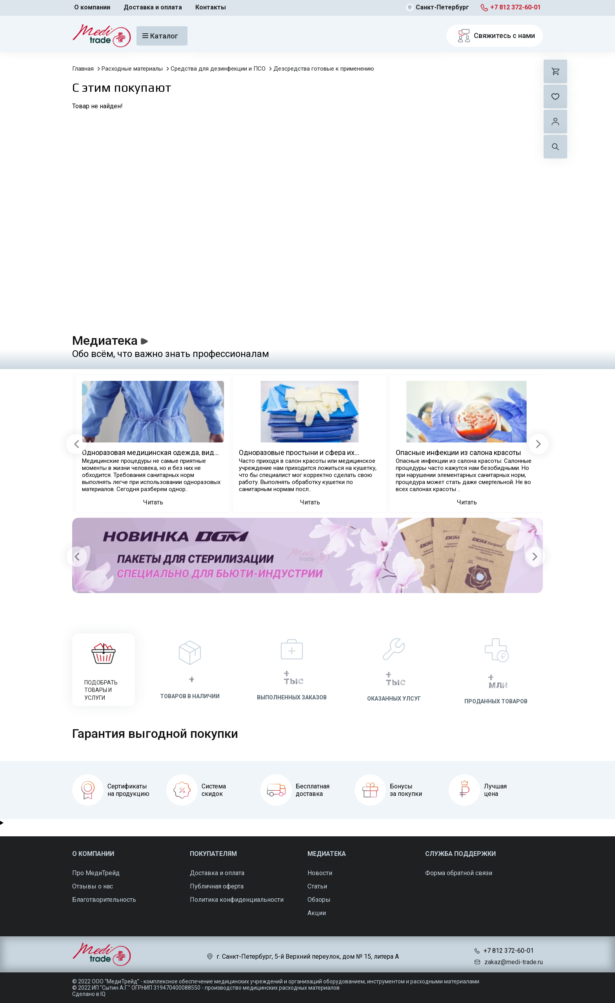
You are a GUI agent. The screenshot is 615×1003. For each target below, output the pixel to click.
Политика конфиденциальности (237, 899)
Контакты (210, 7)
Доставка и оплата (153, 7)
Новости (320, 873)
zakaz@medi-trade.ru (513, 962)
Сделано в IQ (89, 994)
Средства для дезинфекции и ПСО (218, 68)
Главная (83, 68)
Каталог (160, 36)
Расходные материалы (132, 68)
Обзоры (319, 899)
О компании (92, 7)
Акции (317, 913)
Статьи (317, 886)
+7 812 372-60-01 (515, 7)
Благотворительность (104, 899)
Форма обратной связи (458, 873)
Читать (153, 502)
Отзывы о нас (92, 886)
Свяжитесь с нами (494, 36)
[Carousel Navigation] (306, 556)
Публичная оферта (217, 886)
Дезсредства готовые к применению (323, 68)
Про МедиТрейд (96, 873)
